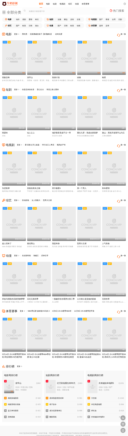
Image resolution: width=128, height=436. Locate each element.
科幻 (37, 19)
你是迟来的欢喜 (28, 87)
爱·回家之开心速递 (32, 141)
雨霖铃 (5, 129)
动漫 (77, 4)
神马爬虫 (55, 431)
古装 (78, 19)
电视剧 (62, 4)
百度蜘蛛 (45, 431)
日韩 (30, 26)
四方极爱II (56, 182)
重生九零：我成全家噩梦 (87, 129)
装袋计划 (56, 75)
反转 (72, 19)
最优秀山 (31, 235)
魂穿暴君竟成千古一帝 (61, 129)
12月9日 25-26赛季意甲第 (84, 301)
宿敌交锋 (6, 75)
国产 (101, 19)
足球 (107, 26)
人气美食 (106, 235)
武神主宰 (44, 248)
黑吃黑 (24, 34)
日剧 (120, 19)
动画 (78, 26)
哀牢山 (30, 75)
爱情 (30, 19)
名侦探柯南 (26, 248)
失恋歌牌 (6, 182)
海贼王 (36, 248)
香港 (107, 19)
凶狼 (79, 75)
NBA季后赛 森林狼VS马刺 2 (39, 301)
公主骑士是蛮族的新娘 (86, 289)
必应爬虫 (91, 431)
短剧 (55, 4)
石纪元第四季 (32, 289)
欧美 (24, 26)
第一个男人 (81, 182)
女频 (59, 19)
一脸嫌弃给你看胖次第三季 (63, 289)
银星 (104, 75)
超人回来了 (7, 235)
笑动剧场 (25, 194)
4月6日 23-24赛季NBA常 (62, 301)
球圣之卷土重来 (52, 87)
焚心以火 (40, 87)
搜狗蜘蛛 (64, 431)
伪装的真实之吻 (33, 182)
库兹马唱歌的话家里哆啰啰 (13, 289)
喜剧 (24, 19)
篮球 (101, 26)
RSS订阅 (36, 431)
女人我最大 (36, 194)
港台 (37, 26)
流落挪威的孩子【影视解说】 (41, 34)
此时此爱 (58, 34)
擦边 (66, 19)
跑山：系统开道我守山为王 (113, 129)
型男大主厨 (47, 194)
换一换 (122, 34)
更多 (16, 34)
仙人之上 (31, 129)
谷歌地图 (82, 431)
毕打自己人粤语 (48, 141)
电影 (48, 4)
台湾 (114, 19)
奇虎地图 (73, 431)
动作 (18, 19)
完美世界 (106, 289)
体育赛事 (85, 4)
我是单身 (56, 235)
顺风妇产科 (61, 141)
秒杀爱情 (106, 182)
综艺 (70, 4)
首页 (41, 4)
